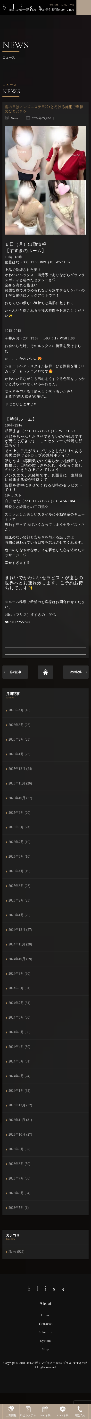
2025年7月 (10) (19, 842)
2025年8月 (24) (19, 827)
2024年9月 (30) (19, 973)
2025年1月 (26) (19, 915)
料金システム (28, 1411)
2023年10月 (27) (20, 1134)
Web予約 (45, 1411)
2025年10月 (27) (20, 798)
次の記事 (76, 672)
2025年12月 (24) (20, 769)
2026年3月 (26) (19, 725)
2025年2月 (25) (19, 900)
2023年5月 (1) (18, 1208)
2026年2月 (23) (19, 739)
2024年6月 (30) (19, 1017)
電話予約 (79, 1411)
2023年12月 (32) (20, 1105)
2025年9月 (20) (19, 812)
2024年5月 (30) (19, 1032)
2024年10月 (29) (20, 959)
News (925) (16, 1251)
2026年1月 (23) (19, 754)
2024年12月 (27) (20, 930)
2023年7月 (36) (19, 1178)
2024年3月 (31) (19, 1061)
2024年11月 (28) (20, 944)
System (45, 1340)
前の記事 (15, 672)
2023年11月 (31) (20, 1120)
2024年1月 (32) (19, 1090)
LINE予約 (62, 1411)
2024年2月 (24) (19, 1076)
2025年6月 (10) (19, 856)
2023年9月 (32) (19, 1149)
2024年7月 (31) (19, 1003)
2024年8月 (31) (19, 988)
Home (45, 1315)
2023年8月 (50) (19, 1164)
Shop (45, 1349)
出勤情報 (11, 1411)
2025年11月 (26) (20, 783)
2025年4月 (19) (19, 871)
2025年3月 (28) (19, 886)
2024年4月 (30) (19, 1047)
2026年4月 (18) (19, 710)
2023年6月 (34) (19, 1193)
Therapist (45, 1323)
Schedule (45, 1332)
